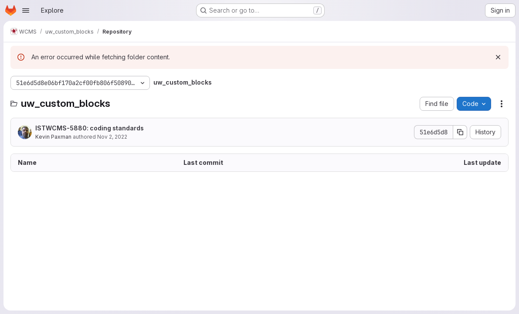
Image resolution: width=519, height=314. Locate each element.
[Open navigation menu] (26, 10)
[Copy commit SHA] (460, 132)
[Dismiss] (498, 57)
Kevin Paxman (53, 136)
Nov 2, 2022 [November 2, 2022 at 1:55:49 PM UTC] (112, 136)
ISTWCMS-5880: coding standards (89, 128)
